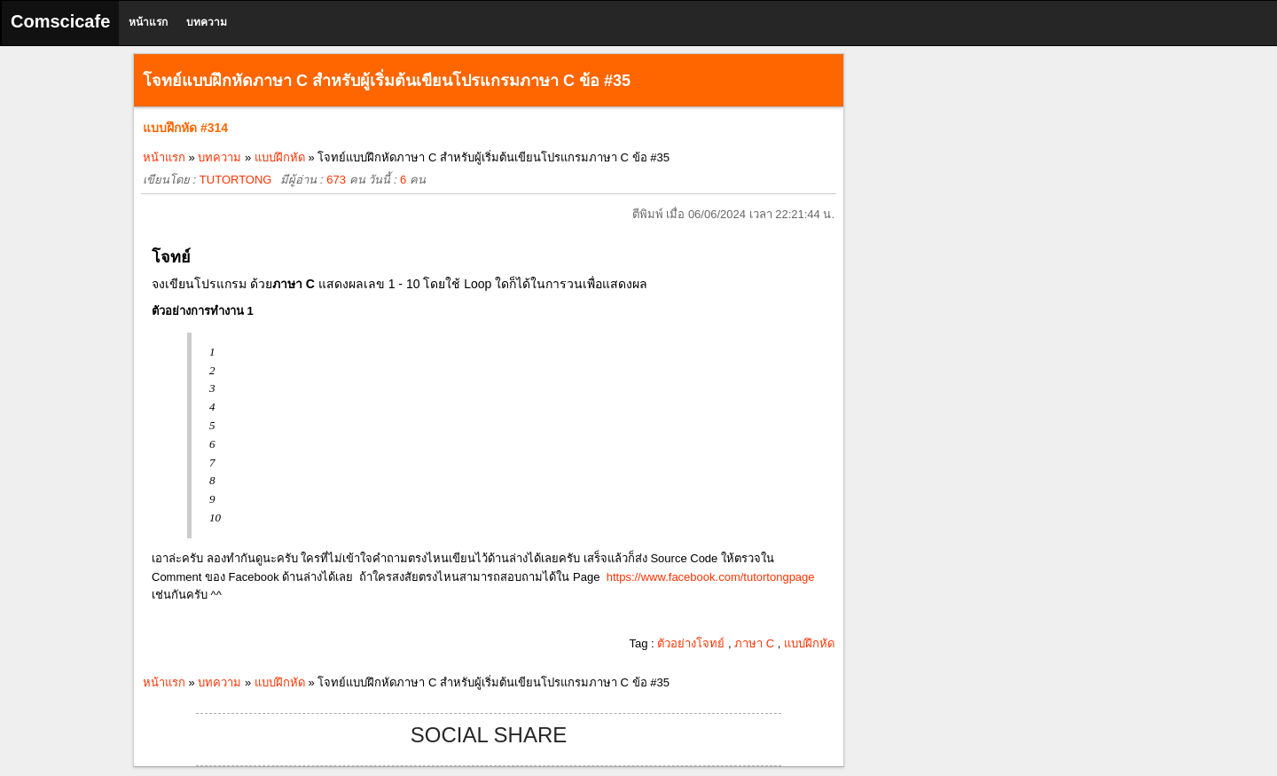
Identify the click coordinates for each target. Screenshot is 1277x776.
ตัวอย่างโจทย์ (691, 643)
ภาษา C (754, 643)
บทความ (206, 22)
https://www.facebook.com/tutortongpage (711, 577)
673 (336, 179)
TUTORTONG (236, 179)
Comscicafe (60, 21)
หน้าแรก (148, 22)
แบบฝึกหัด (280, 157)
